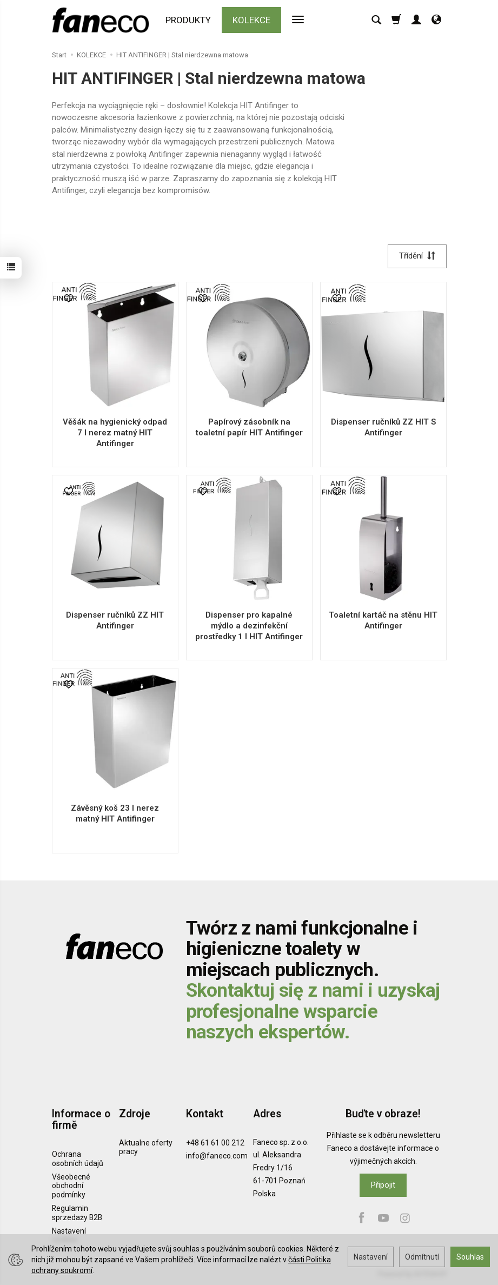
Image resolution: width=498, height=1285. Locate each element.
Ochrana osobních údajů (77, 1159)
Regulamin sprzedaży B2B (77, 1213)
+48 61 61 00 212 (215, 1142)
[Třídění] (417, 256)
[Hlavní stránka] (103, 20)
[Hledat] (376, 20)
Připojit (383, 1185)
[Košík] (396, 20)
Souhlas (470, 1257)
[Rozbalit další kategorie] (298, 20)
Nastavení (371, 1257)
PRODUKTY (188, 20)
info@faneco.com (217, 1155)
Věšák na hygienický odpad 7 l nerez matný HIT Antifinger (115, 433)
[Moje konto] (416, 20)
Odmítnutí (422, 1257)
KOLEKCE (251, 20)
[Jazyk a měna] (436, 20)
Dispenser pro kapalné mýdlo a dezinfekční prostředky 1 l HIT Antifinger (249, 626)
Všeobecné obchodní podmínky (71, 1185)
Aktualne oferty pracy (145, 1147)
